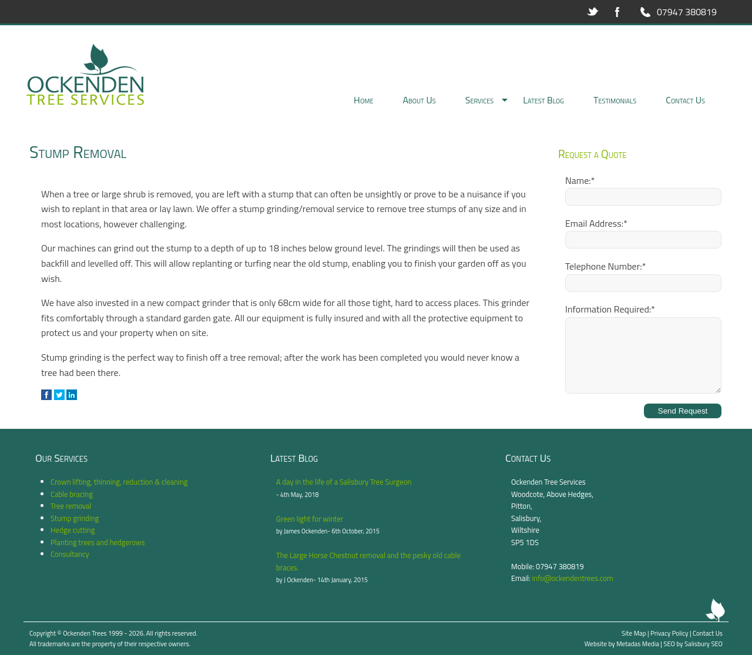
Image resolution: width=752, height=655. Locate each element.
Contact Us (685, 100)
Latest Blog (543, 100)
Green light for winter (309, 519)
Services (479, 100)
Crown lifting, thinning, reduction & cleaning (119, 482)
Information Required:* (610, 309)
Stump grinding (75, 518)
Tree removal (71, 506)
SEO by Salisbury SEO (693, 644)
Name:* (580, 180)
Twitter (593, 11)
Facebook (617, 11)
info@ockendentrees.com (572, 578)
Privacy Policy (669, 633)
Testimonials (614, 100)
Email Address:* (596, 223)
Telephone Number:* (605, 266)
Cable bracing (72, 494)
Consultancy (70, 554)
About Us (418, 100)
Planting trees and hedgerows (98, 542)
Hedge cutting (73, 530)
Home (363, 100)
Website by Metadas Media (622, 644)
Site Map (634, 633)
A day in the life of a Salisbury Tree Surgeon (343, 482)
